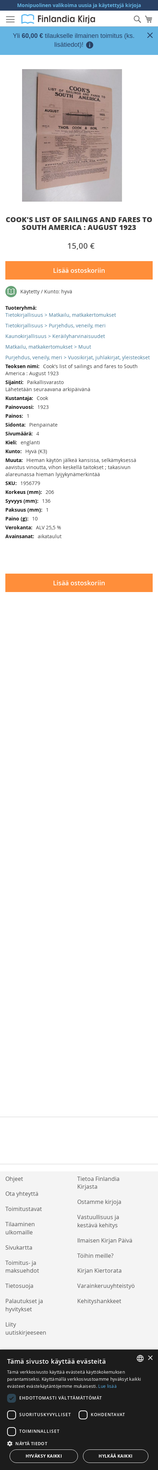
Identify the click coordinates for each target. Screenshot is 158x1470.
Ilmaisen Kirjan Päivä (104, 1240)
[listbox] (140, 1358)
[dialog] (79, 1410)
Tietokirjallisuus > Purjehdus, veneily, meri (55, 325)
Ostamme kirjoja (99, 1202)
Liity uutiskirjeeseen (25, 1328)
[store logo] (58, 19)
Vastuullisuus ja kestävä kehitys (98, 1221)
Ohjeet (14, 1179)
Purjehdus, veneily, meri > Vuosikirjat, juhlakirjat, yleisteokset (77, 357)
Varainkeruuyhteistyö (106, 1286)
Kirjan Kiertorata (99, 1270)
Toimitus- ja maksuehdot (22, 1267)
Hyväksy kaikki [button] (44, 1456)
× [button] (150, 1358)
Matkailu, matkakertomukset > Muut (48, 346)
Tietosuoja (19, 1286)
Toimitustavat (23, 1209)
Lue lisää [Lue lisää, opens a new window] (107, 1386)
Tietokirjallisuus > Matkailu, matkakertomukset (60, 314)
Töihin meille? (95, 1256)
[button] (79, 1443)
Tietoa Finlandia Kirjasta (98, 1183)
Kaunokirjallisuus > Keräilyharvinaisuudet (55, 336)
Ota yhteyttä (21, 1194)
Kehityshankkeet (99, 1301)
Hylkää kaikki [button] (115, 1456)
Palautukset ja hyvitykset (24, 1305)
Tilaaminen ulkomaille (20, 1228)
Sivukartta (18, 1247)
